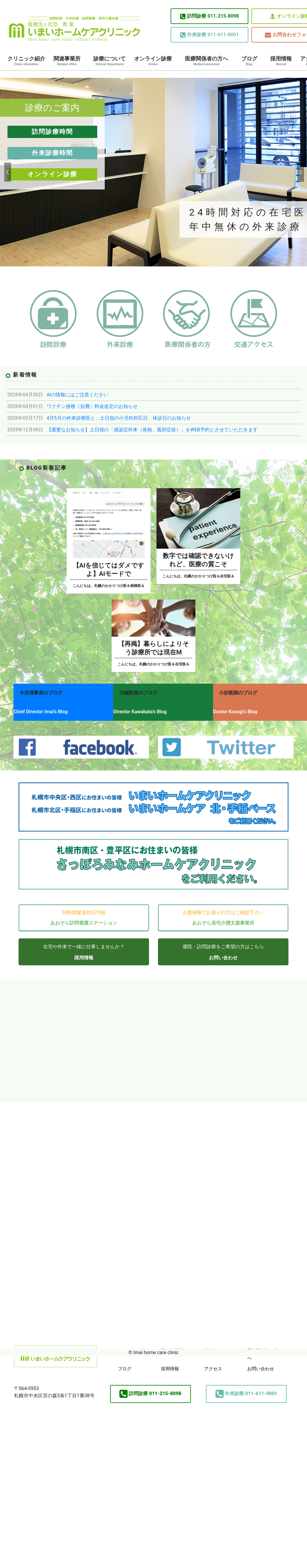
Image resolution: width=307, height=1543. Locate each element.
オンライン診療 (153, 61)
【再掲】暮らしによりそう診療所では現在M (153, 648)
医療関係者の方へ (206, 61)
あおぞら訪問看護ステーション (83, 915)
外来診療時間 (52, 153)
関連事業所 (67, 61)
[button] (7, 172)
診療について (109, 61)
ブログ (249, 61)
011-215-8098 (209, 16)
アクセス (213, 1361)
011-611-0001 (209, 34)
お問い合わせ (223, 950)
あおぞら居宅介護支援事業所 (223, 915)
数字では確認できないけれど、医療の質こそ (198, 560)
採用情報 (281, 61)
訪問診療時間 (52, 131)
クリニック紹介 (26, 61)
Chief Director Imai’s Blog (40, 708)
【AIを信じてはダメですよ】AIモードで (108, 569)
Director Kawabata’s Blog (144, 708)
